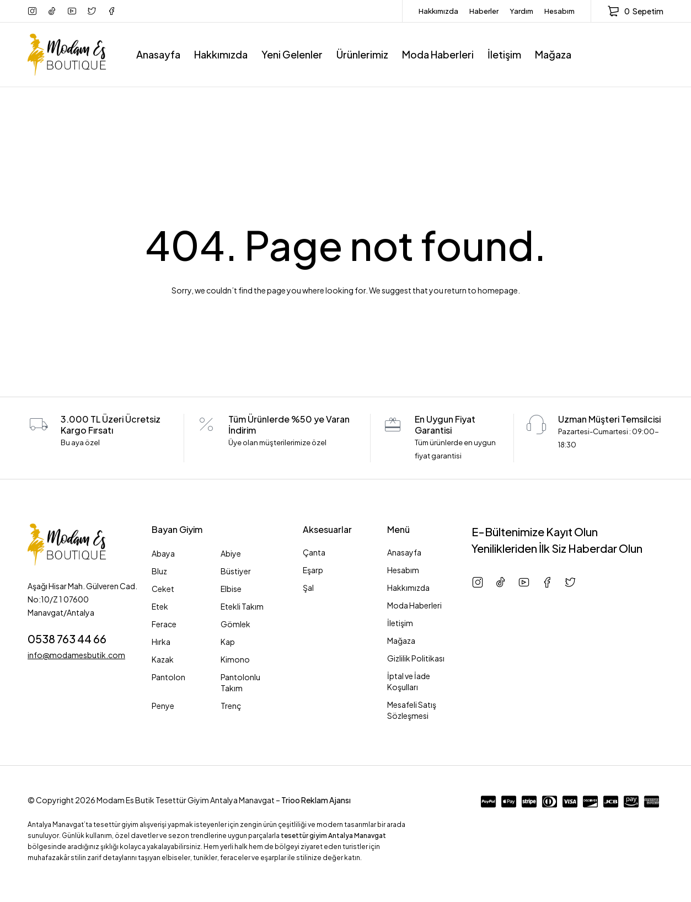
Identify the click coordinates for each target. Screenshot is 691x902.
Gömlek (235, 624)
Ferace (164, 624)
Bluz (159, 571)
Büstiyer (236, 571)
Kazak (163, 659)
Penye (163, 706)
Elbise (231, 589)
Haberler (484, 11)
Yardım (521, 11)
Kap (228, 642)
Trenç (231, 706)
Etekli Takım (242, 606)
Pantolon (168, 677)
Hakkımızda (438, 11)
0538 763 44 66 (67, 638)
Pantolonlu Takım (240, 682)
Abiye (231, 553)
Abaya (163, 553)
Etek (160, 606)
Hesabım (559, 11)
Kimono (235, 659)
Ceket (163, 589)
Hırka (161, 642)
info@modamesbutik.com (76, 654)
